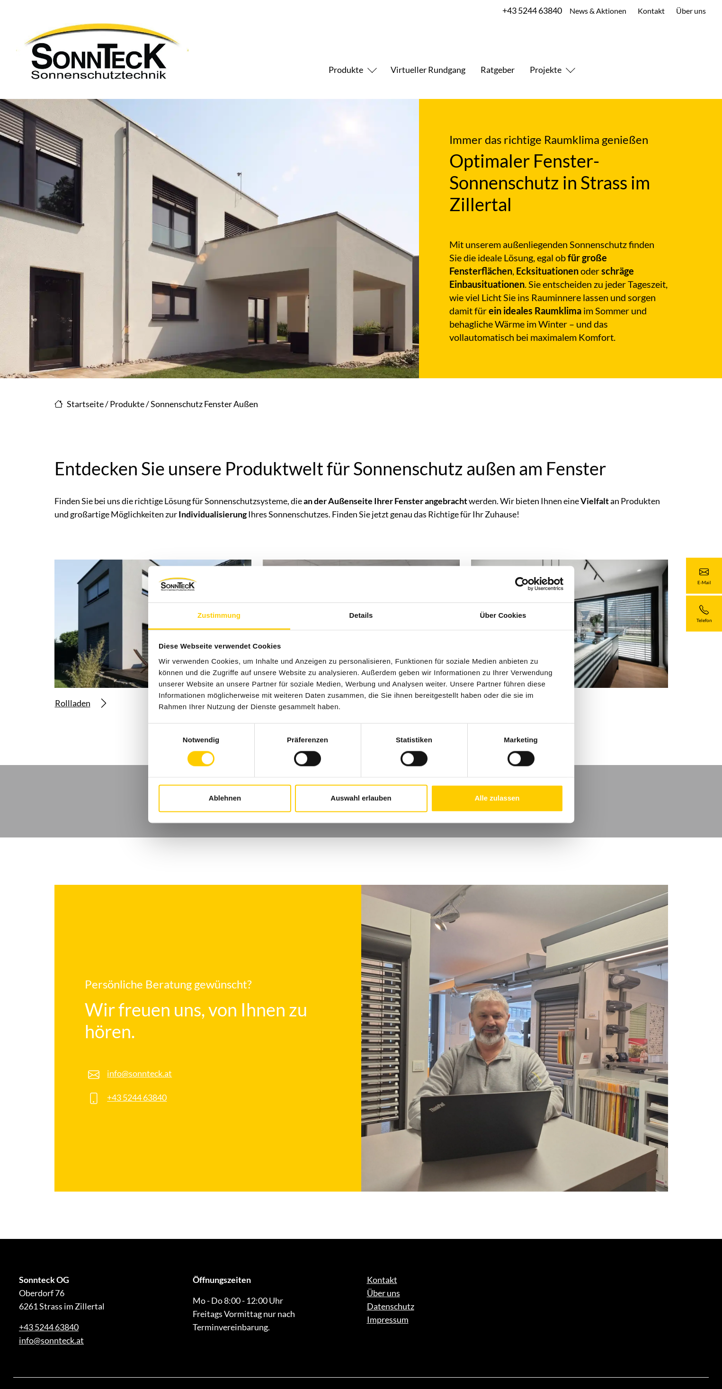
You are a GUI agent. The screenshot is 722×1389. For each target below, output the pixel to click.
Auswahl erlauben (360, 798)
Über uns (690, 10)
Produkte (346, 69)
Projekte (546, 69)
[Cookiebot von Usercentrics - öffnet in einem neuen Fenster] (522, 584)
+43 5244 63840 (531, 10)
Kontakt (650, 10)
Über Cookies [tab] (503, 615)
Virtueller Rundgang (428, 69)
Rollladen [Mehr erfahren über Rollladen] (80, 703)
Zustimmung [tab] (219, 615)
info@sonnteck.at (139, 1073)
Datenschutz (390, 1306)
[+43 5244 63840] (704, 614)
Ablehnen (225, 798)
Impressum (388, 1319)
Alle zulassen (496, 798)
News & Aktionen (597, 10)
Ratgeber (498, 69)
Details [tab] (361, 615)
